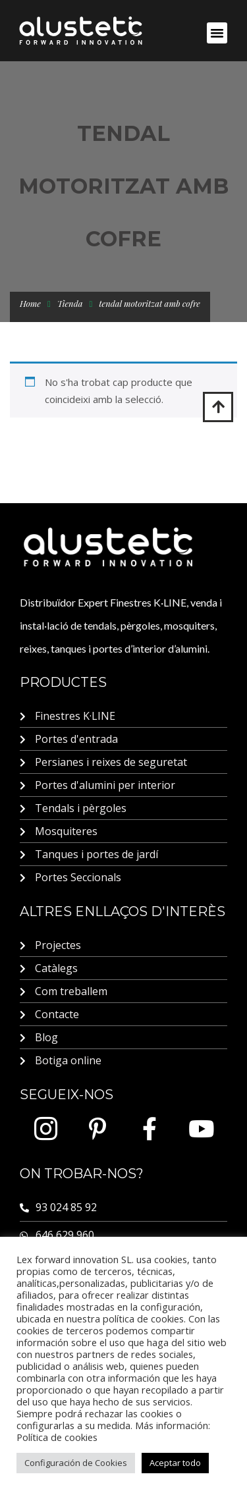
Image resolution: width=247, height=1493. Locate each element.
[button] (217, 32)
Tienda (70, 303)
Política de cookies (56, 1437)
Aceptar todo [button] (175, 1463)
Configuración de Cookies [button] (75, 1463)
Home (30, 303)
